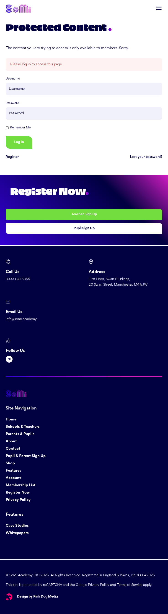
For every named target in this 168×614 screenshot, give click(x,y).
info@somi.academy (21, 319)
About (11, 441)
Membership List (21, 485)
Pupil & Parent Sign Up (26, 456)
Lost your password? (146, 157)
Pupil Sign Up (84, 228)
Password (12, 103)
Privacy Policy (18, 500)
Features (13, 471)
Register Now (18, 492)
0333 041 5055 (18, 279)
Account (13, 478)
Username (13, 78)
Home (11, 419)
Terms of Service (129, 585)
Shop (10, 463)
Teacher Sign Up (84, 214)
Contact (13, 449)
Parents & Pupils (20, 434)
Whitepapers (17, 533)
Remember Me (20, 127)
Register (12, 157)
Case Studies (17, 526)
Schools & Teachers (23, 427)
